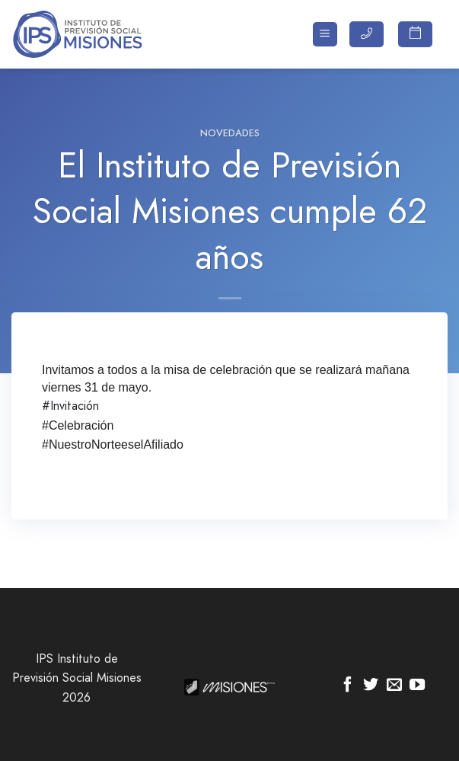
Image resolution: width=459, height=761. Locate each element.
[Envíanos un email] (394, 685)
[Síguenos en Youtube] (417, 685)
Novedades (230, 133)
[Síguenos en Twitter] (370, 685)
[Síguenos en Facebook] (347, 685)
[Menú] (325, 34)
